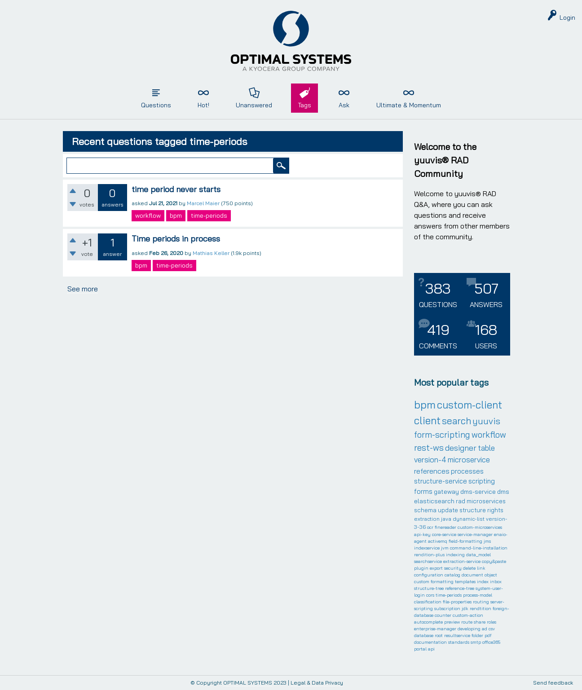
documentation (430, 642)
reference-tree (459, 588)
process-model (477, 595)
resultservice (457, 635)
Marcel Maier (203, 203)
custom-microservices (480, 527)
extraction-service (462, 561)
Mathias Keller (211, 253)
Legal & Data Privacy (317, 682)
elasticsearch (434, 501)
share (479, 622)
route (466, 622)
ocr (430, 527)
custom (421, 582)
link (481, 568)
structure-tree (429, 588)
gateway (446, 492)
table (486, 448)
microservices (486, 501)
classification (427, 602)
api (431, 649)
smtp (476, 642)
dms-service (478, 492)
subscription (447, 608)
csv (492, 629)
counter (443, 615)
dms (503, 492)
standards (458, 642)
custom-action (468, 615)
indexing (455, 555)
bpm (176, 215)
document (472, 575)
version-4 (430, 459)
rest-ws (429, 447)
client (427, 420)
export (436, 568)
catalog (452, 575)
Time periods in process (176, 238)
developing (469, 629)
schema (425, 510)
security (453, 568)
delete (469, 568)
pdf (488, 635)
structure (472, 510)
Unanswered (254, 105)
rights (495, 510)
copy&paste (494, 561)
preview (452, 622)
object (491, 575)
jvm (445, 548)
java (446, 518)
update (448, 510)
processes (467, 471)
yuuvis (486, 420)
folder (477, 635)
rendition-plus (429, 555)
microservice (469, 459)
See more (82, 288)
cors (430, 595)
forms (423, 491)
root (439, 635)
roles (491, 622)
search (456, 420)
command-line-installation (478, 548)
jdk (465, 608)
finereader (445, 527)
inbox (496, 582)
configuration (428, 575)
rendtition (480, 608)
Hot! (203, 105)
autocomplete (428, 622)
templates (465, 582)
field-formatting (465, 541)
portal (420, 649)
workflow (148, 215)
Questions (156, 105)
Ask (344, 105)
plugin (421, 568)
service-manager (475, 534)
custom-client (469, 404)
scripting (481, 481)
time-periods (209, 215)
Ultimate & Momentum (408, 105)
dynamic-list (469, 518)
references (432, 470)
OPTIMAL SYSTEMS (247, 682)
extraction (427, 518)
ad (484, 629)
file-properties (457, 602)
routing (481, 602)
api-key (422, 534)
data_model (478, 555)
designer (460, 448)
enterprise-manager (435, 629)
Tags (304, 105)
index (483, 582)
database (423, 635)
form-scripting (442, 434)
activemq (437, 541)
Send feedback (553, 683)
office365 (491, 642)
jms (487, 541)
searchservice (428, 561)
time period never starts (176, 189)
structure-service (440, 481)
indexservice (427, 548)
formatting (442, 582)
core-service (444, 534)
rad (460, 501)
